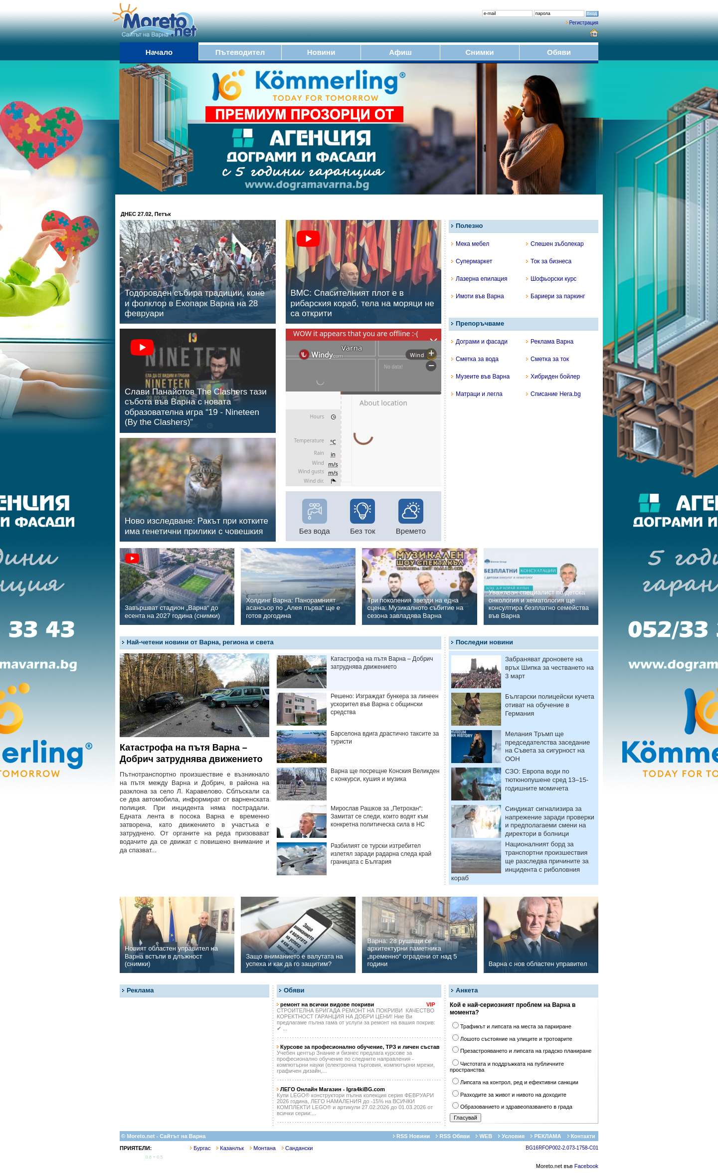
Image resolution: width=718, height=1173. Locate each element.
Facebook (586, 1166)
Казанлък (230, 1148)
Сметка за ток (547, 359)
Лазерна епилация (479, 278)
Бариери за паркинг (555, 296)
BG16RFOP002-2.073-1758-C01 (562, 1148)
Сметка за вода (475, 359)
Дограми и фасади (479, 341)
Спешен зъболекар (555, 243)
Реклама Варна (549, 341)
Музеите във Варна (480, 376)
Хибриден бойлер (553, 376)
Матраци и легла (477, 394)
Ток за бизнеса (548, 261)
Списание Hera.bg (553, 394)
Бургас (200, 1148)
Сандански (297, 1148)
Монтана (263, 1148)
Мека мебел (470, 243)
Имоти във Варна (477, 296)
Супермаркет (471, 261)
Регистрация (583, 22)
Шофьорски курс (551, 278)
